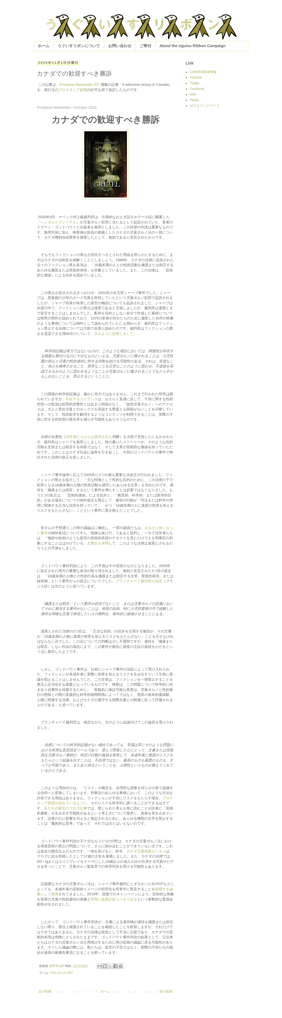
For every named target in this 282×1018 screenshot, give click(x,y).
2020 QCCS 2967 (61, 972)
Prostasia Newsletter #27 (79, 84)
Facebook (197, 89)
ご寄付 (145, 46)
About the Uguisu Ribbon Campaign (192, 46)
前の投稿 (166, 991)
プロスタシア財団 (72, 90)
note (193, 94)
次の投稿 (44, 991)
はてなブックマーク (204, 106)
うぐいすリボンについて (79, 46)
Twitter (194, 83)
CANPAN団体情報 (203, 72)
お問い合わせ (119, 46)
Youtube (196, 77)
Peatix (194, 100)
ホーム (43, 46)
